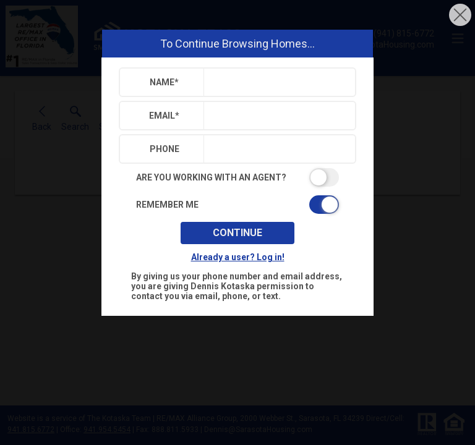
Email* (164, 116)
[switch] (237, 177)
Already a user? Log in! (238, 257)
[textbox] (276, 82)
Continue (237, 233)
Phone (164, 149)
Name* (164, 82)
